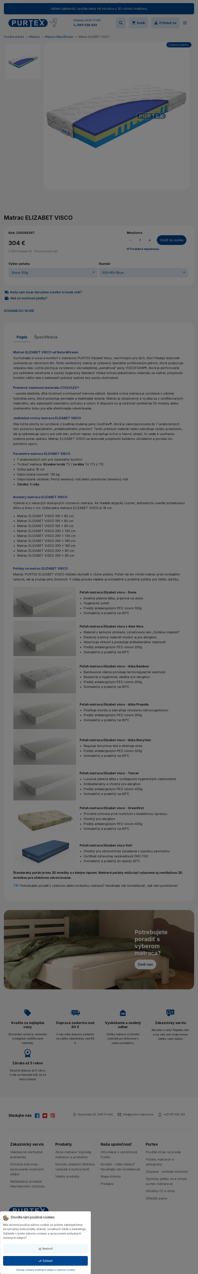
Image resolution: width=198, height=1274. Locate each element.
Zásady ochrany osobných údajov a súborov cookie (45, 1269)
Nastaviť (45, 1249)
